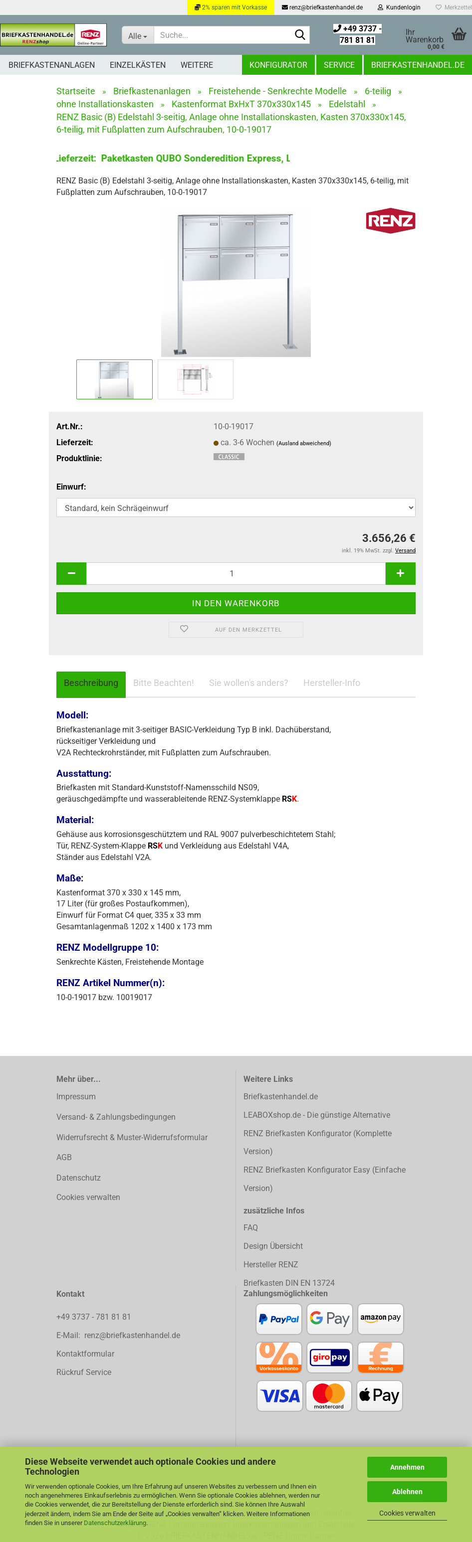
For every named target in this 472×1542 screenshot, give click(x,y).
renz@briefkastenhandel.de (322, 7)
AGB (64, 1157)
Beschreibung (91, 683)
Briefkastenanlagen (51, 65)
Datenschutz (78, 1178)
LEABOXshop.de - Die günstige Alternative (316, 1115)
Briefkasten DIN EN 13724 (289, 1283)
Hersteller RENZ (270, 1264)
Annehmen (407, 1467)
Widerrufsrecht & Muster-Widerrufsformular (132, 1137)
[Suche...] (138, 35)
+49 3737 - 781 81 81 (94, 1317)
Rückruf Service (83, 1372)
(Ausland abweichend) (303, 443)
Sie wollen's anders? (248, 683)
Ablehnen (407, 1492)
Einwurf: (71, 487)
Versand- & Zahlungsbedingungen (116, 1117)
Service (339, 65)
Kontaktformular (85, 1354)
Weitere (197, 65)
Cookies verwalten (407, 1513)
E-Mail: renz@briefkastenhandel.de (118, 1335)
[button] (71, 573)
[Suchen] (300, 35)
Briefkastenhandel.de (418, 65)
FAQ (250, 1227)
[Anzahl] (236, 573)
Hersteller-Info (331, 683)
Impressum (76, 1096)
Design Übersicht (273, 1246)
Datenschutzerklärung (115, 1523)
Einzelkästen (138, 65)
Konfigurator (278, 65)
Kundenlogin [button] (399, 7)
